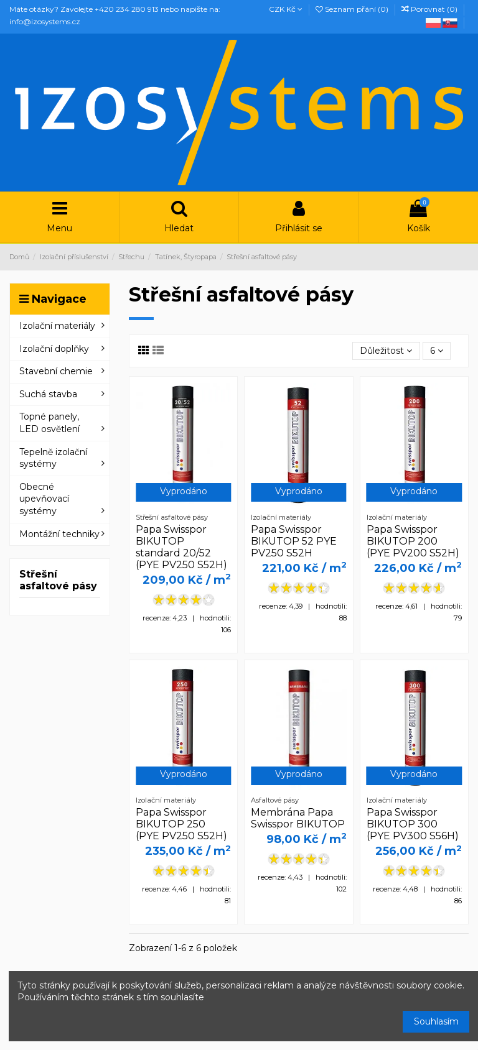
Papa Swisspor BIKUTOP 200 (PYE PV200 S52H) (413, 541)
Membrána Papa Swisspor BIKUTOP (298, 818)
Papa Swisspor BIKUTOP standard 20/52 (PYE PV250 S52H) (181, 547)
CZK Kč (285, 9)
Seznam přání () (353, 9)
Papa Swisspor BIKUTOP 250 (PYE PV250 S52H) (181, 824)
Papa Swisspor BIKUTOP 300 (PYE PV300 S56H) (413, 824)
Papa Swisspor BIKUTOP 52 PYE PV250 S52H (294, 541)
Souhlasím (436, 1021)
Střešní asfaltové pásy (58, 580)
